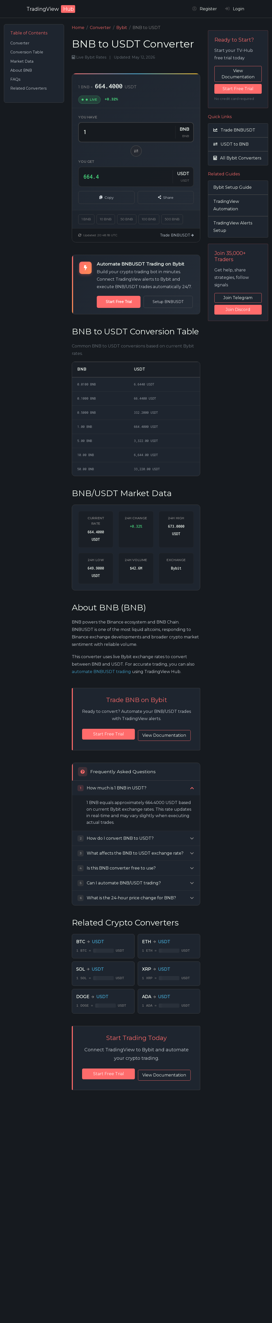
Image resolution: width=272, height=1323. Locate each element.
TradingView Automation (226, 205)
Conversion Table (26, 52)
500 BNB (172, 219)
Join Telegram (237, 297)
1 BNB (86, 219)
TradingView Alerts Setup (232, 227)
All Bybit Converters (237, 158)
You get (86, 162)
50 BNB (126, 219)
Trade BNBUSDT (177, 235)
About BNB (21, 70)
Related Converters (28, 88)
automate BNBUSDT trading (101, 671)
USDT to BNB (231, 144)
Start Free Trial (115, 301)
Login (234, 8)
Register (204, 8)
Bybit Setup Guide (232, 187)
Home (78, 27)
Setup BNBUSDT (157, 301)
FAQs (15, 79)
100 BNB (149, 219)
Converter (19, 43)
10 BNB (106, 219)
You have (87, 117)
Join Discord (238, 309)
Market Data (21, 61)
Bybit (121, 27)
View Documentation (136, 744)
